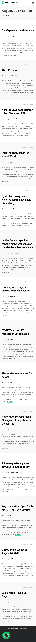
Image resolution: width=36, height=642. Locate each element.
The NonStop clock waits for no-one (17, 375)
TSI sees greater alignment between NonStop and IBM (16, 465)
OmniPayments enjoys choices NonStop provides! (16, 289)
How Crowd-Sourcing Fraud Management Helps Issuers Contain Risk (16, 420)
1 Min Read (32, 368)
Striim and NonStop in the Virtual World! (15, 155)
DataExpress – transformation (18, 30)
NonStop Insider (16, 628)
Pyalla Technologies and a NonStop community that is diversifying (16, 200)
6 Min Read (32, 25)
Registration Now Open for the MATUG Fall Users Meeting (18, 508)
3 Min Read (32, 235)
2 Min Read (32, 501)
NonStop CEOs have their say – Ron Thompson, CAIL (17, 111)
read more (13, 55)
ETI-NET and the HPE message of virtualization (15, 332)
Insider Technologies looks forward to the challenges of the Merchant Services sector (17, 244)
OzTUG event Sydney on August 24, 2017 (14, 551)
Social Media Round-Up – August (15, 594)
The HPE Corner (10, 70)
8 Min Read (32, 458)
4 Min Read (32, 325)
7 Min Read (32, 64)
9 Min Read (32, 281)
